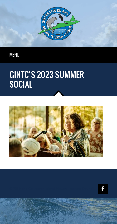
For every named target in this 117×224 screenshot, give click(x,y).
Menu (14, 54)
